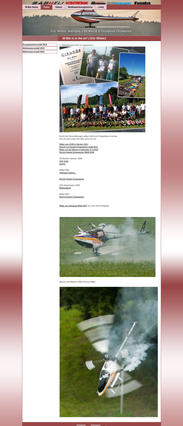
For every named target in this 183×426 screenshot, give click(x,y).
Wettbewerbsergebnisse (80, 7)
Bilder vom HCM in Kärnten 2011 (74, 144)
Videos (58, 7)
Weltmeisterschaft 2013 (33, 48)
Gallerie (72, 173)
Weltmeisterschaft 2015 (33, 52)
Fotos (47, 7)
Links (101, 7)
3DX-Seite (64, 161)
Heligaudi (64, 173)
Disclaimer (81, 425)
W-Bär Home (31, 7)
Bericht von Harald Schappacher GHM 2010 (79, 147)
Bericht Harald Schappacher (72, 179)
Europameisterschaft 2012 (35, 45)
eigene (62, 164)
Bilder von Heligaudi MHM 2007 (73, 206)
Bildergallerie (65, 188)
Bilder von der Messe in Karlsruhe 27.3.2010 (79, 149)
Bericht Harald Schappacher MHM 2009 (77, 152)
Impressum (95, 425)
